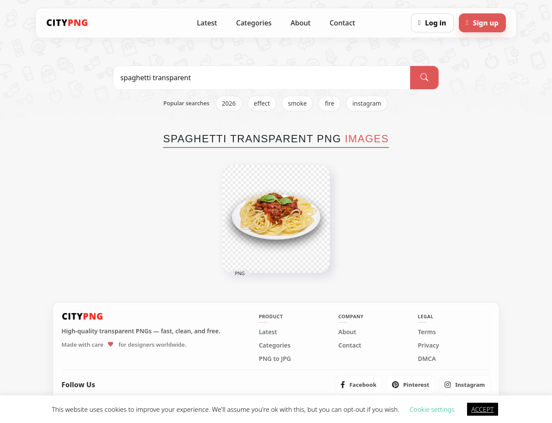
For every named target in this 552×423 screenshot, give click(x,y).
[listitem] (358, 384)
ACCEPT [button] (482, 409)
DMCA (427, 359)
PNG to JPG (275, 359)
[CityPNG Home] (67, 23)
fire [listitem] (329, 103)
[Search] (424, 77)
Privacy (428, 345)
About (300, 23)
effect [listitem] (262, 103)
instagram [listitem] (366, 103)
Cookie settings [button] (432, 409)
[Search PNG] (261, 77)
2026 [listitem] (229, 103)
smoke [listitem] (297, 103)
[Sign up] (482, 22)
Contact (342, 23)
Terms (427, 332)
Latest (207, 23)
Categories (253, 23)
